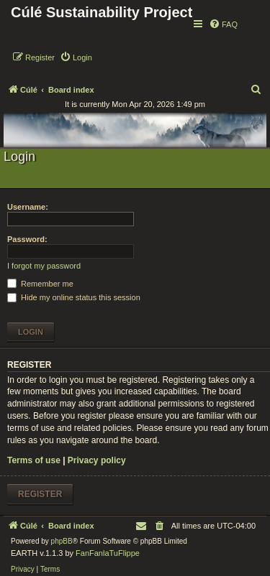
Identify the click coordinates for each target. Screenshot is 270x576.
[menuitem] (223, 24)
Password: (27, 239)
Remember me (40, 283)
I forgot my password (44, 265)
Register (40, 494)
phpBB (62, 541)
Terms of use (33, 460)
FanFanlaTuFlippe (108, 553)
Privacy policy (97, 460)
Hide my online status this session (73, 297)
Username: (27, 207)
